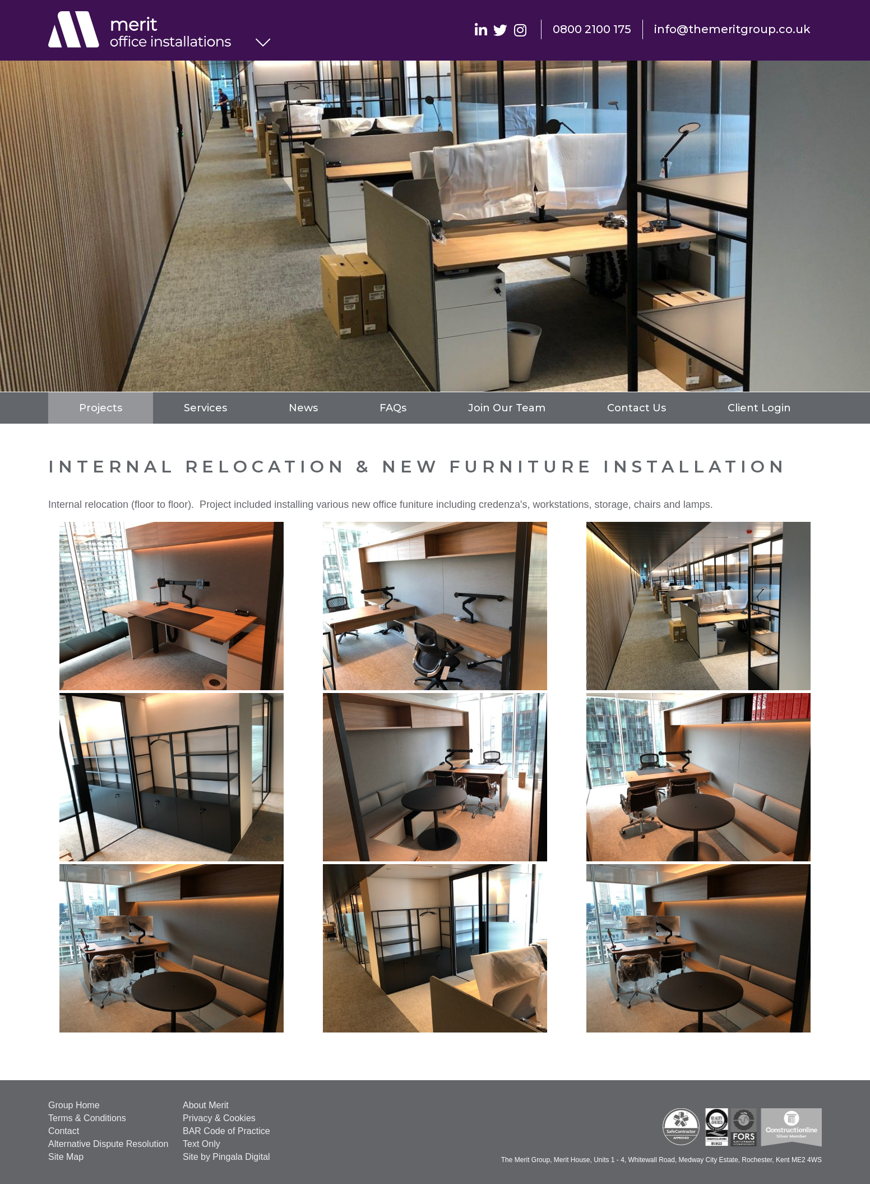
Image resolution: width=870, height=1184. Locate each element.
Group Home (74, 1105)
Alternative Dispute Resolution (108, 1144)
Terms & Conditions (87, 1118)
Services (205, 408)
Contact (63, 1131)
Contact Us (636, 408)
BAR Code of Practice (226, 1131)
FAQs (393, 408)
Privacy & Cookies (219, 1118)
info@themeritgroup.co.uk (732, 29)
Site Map (66, 1157)
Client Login (759, 408)
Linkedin (480, 29)
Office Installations (152, 31)
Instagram (520, 29)
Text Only (201, 1144)
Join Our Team (506, 408)
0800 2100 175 (592, 29)
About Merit (206, 1105)
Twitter (500, 29)
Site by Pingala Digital (226, 1157)
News (303, 408)
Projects (100, 408)
